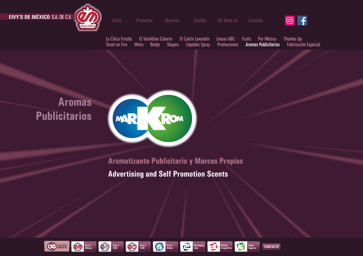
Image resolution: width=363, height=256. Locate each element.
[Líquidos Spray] (197, 44)
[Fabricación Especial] (303, 44)
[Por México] (267, 39)
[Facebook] (302, 20)
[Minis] (138, 44)
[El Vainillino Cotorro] (156, 39)
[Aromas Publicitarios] (262, 44)
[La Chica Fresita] (118, 39)
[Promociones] (228, 44)
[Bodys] (155, 44)
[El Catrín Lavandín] (194, 39)
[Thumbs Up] (292, 39)
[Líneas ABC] (225, 39)
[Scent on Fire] (116, 44)
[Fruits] (246, 39)
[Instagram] (290, 20)
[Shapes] (173, 44)
